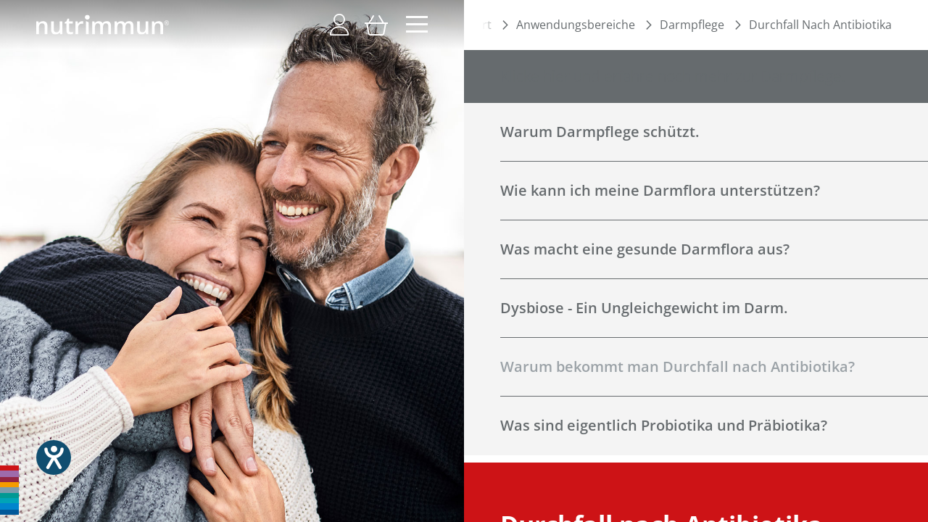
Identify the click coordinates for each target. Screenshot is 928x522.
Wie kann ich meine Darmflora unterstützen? (660, 190)
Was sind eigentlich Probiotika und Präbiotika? (663, 425)
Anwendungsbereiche (575, 25)
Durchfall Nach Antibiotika (820, 25)
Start (478, 25)
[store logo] (102, 25)
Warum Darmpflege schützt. (599, 131)
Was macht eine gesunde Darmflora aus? (645, 249)
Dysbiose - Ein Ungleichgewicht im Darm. (643, 308)
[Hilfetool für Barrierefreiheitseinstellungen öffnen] (53, 457)
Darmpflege (692, 25)
